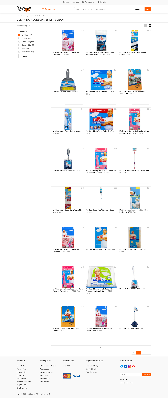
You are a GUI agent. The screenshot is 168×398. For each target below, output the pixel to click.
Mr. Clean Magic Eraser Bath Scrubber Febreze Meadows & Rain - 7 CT (100, 291)
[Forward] (148, 353)
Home (18, 16)
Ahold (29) (25, 48)
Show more (101, 347)
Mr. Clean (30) (27, 35)
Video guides (44, 369)
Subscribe (147, 374)
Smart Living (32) (28, 42)
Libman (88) (26, 38)
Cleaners (45, 16)
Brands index (21, 378)
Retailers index (22, 388)
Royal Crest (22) (28, 52)
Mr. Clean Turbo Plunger (131, 328)
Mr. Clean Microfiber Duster (66, 171)
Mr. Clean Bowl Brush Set (132, 289)
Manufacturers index (24, 382)
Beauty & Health (91, 369)
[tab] (50, 9)
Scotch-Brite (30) (28, 45)
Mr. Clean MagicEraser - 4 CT (100, 249)
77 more (24, 56)
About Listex (21, 366)
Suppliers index (22, 385)
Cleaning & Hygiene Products (32, 16)
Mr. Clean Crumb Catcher (65, 92)
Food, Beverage (91, 372)
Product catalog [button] (50, 9)
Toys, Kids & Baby (92, 366)
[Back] (133, 353)
